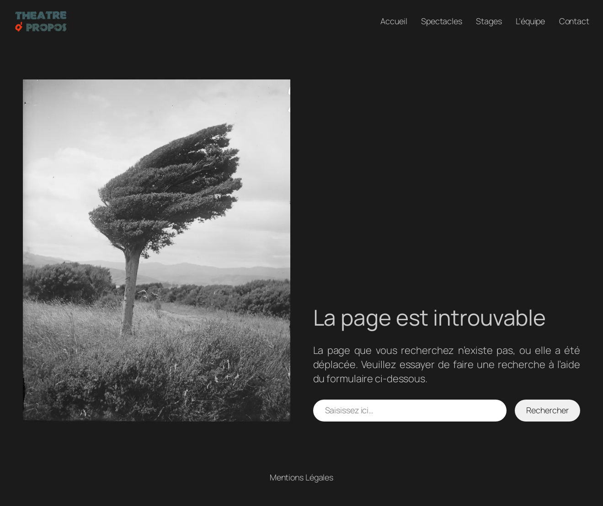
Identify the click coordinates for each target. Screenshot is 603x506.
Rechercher (547, 410)
